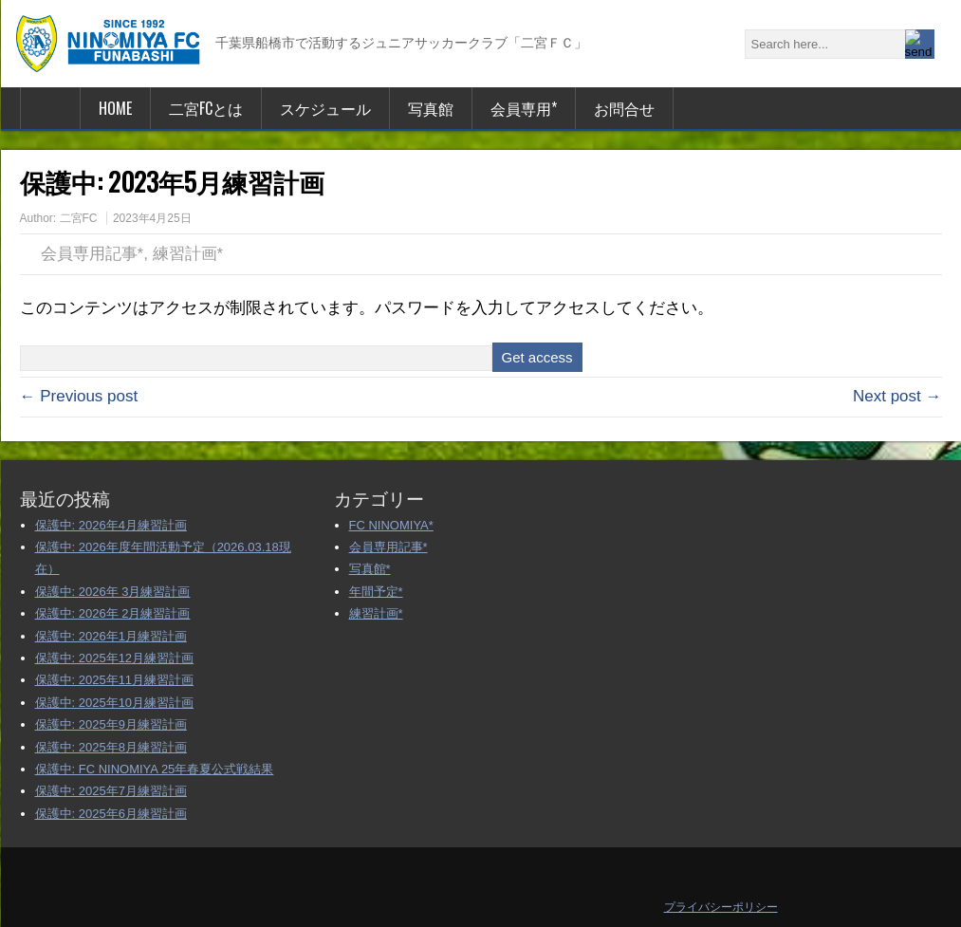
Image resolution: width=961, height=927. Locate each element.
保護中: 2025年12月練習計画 (114, 658)
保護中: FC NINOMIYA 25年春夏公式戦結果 (154, 769)
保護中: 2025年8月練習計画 (111, 747)
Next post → (897, 396)
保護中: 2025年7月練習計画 (111, 791)
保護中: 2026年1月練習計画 (111, 636)
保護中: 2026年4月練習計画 (111, 525)
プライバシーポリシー (721, 907)
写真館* (370, 569)
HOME (115, 108)
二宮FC (79, 218)
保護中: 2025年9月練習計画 (111, 724)
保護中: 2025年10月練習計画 (114, 702)
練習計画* (188, 254)
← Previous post (79, 396)
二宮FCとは (206, 108)
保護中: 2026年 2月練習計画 (113, 613)
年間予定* (376, 591)
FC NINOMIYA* (391, 525)
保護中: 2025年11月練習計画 (114, 680)
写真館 (430, 108)
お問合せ (624, 108)
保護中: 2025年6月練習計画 (111, 813)
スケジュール (325, 108)
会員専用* (523, 108)
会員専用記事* (92, 254)
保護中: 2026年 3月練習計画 (113, 591)
